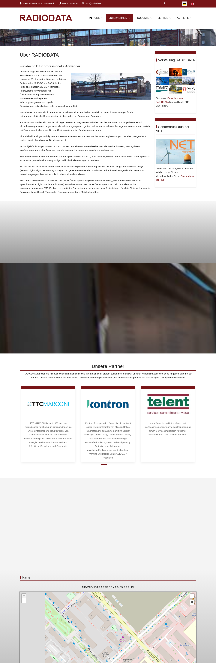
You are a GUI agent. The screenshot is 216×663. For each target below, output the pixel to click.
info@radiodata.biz (95, 3)
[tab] (104, 464)
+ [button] (24, 596)
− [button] (24, 600)
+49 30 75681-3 (70, 3)
